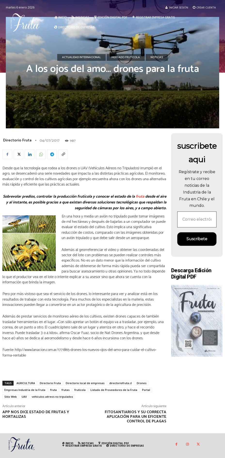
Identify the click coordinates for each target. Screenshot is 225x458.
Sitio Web (10, 396)
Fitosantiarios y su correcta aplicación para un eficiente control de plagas (135, 417)
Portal (146, 390)
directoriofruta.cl (120, 383)
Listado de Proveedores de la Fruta (113, 390)
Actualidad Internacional (81, 57)
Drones (141, 383)
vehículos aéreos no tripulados (52, 396)
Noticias (157, 57)
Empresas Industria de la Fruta (24, 390)
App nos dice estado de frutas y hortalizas (35, 414)
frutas (66, 390)
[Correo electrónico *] (197, 219)
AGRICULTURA (25, 383)
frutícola (80, 390)
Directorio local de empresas (85, 383)
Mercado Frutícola (126, 57)
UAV (24, 396)
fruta (140, 196)
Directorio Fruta (17, 140)
